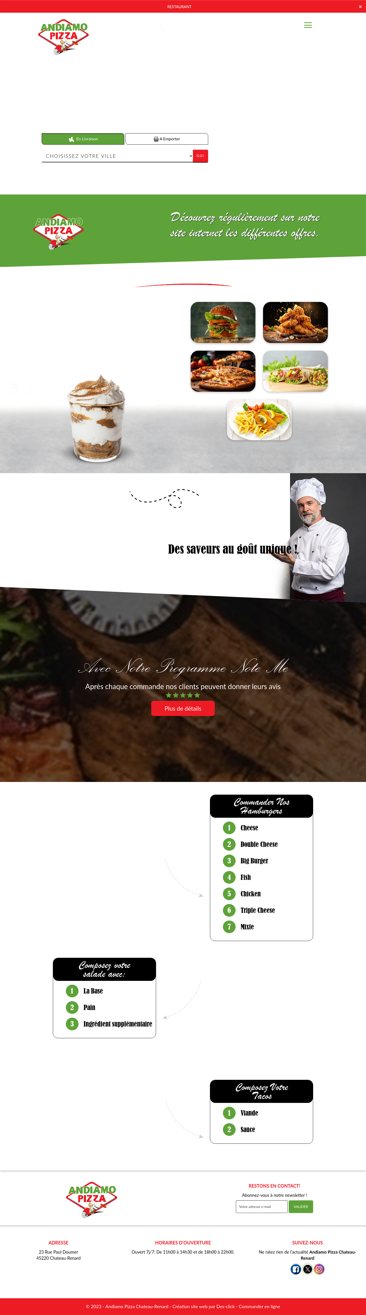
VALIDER (301, 1206)
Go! (200, 155)
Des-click (225, 1306)
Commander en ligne (259, 1306)
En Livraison (83, 139)
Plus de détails (183, 708)
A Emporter (167, 139)
